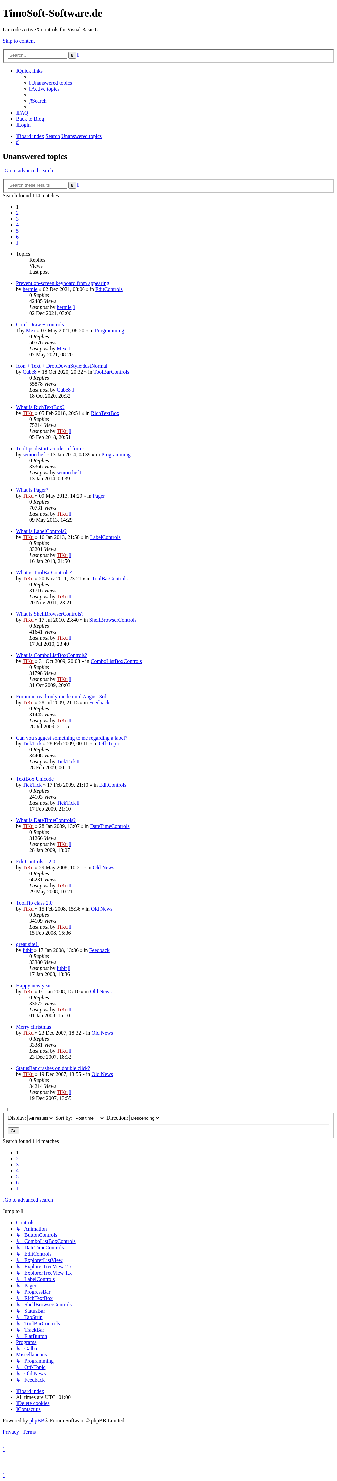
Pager (99, 496)
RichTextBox (105, 413)
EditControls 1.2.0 (35, 861)
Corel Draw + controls (40, 324)
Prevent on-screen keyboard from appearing (62, 283)
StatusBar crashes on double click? (53, 1068)
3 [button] (17, 219)
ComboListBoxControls (116, 661)
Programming (109, 330)
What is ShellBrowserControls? (50, 614)
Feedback (99, 702)
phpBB (36, 1420)
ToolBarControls (111, 372)
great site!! (27, 944)
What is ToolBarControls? (44, 572)
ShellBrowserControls (113, 620)
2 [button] (17, 213)
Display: (31, 1118)
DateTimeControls (110, 826)
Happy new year (33, 985)
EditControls (109, 289)
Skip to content (19, 41)
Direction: (133, 1118)
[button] (17, 243)
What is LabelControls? (41, 531)
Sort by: (80, 1118)
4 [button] (17, 225)
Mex (31, 330)
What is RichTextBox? (40, 407)
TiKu (28, 413)
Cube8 (30, 372)
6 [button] (17, 237)
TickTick (32, 743)
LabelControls (105, 537)
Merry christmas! (34, 1027)
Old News (103, 867)
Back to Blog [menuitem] (30, 119)
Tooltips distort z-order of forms (50, 448)
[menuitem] (50, 83)
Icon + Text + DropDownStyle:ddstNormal (61, 366)
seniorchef (34, 454)
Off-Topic (109, 743)
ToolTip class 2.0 (34, 903)
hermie (30, 289)
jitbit (28, 950)
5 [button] (17, 231)
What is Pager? (32, 490)
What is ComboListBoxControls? (51, 655)
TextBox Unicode (35, 779)
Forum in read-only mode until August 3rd (61, 696)
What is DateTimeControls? (46, 820)
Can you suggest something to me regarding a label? (71, 737)
